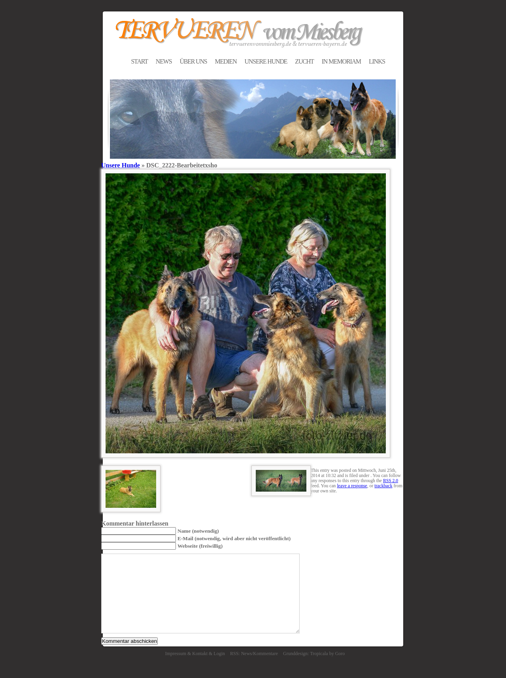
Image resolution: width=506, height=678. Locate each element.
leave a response (352, 485)
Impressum (175, 653)
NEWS (164, 61)
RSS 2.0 (390, 480)
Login (219, 653)
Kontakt (200, 653)
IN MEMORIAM (341, 61)
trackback (383, 485)
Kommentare (265, 653)
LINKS (377, 61)
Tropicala (319, 653)
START (139, 61)
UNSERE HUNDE (265, 61)
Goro (340, 653)
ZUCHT (304, 61)
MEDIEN (225, 61)
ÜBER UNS (193, 61)
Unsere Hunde (120, 165)
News (246, 653)
